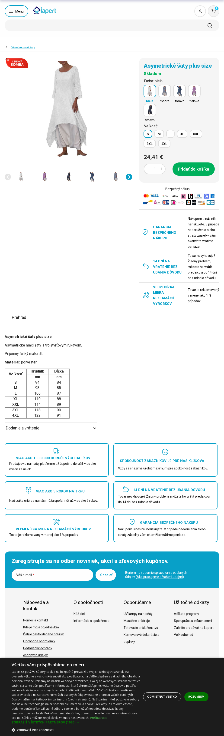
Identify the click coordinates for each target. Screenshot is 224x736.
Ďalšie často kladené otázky (43, 634)
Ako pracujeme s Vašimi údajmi (160, 577)
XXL (196, 134)
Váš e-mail (25, 575)
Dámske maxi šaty (23, 47)
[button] (8, 177)
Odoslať (106, 575)
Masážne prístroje (137, 621)
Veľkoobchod (183, 635)
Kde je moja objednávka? (41, 627)
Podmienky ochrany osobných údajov (37, 651)
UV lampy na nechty (138, 614)
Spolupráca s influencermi (193, 621)
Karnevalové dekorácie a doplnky (141, 638)
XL (182, 134)
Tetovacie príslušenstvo (141, 628)
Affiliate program (186, 614)
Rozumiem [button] (196, 697)
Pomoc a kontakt (35, 620)
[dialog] (112, 697)
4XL (164, 144)
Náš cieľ (79, 614)
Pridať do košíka (193, 169)
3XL (150, 144)
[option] (21, 177)
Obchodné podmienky (39, 641)
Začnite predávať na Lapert (194, 628)
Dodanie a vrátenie (51, 428)
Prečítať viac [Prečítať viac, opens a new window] (98, 718)
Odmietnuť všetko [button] (162, 697)
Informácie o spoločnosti (91, 621)
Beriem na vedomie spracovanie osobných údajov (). (156, 575)
